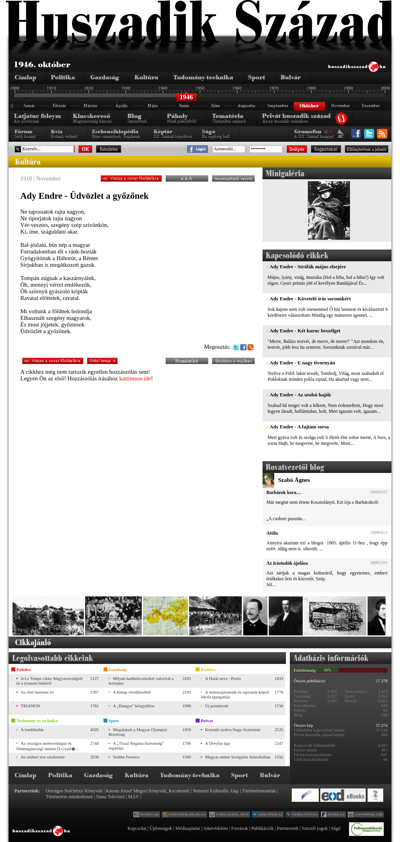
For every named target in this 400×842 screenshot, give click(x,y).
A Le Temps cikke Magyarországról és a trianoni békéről (49, 680)
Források (239, 828)
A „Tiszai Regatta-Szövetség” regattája (136, 745)
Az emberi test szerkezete (43, 757)
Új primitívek (217, 705)
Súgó (336, 828)
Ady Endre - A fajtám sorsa (299, 427)
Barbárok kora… (283, 492)
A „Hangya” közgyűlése (133, 705)
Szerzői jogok (315, 828)
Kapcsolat (136, 828)
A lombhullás (32, 729)
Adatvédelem (215, 828)
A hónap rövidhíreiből (132, 692)
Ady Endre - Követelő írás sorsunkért (310, 298)
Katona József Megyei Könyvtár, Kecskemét (147, 791)
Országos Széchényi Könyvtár (74, 791)
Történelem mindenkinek (69, 796)
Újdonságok (161, 828)
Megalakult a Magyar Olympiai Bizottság (138, 732)
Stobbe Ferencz (126, 757)
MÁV (133, 796)
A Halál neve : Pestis (223, 678)
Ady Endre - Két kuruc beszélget (305, 331)
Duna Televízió (110, 796)
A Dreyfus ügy (217, 743)
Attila (272, 533)
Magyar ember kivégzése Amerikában (237, 757)
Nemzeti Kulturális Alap (216, 791)
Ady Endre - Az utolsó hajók (300, 395)
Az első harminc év (37, 692)
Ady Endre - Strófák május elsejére (308, 266)
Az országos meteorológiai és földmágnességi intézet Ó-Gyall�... (47, 746)
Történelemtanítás (259, 791)
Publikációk (262, 828)
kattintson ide (135, 378)
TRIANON (30, 705)
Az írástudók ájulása (287, 563)
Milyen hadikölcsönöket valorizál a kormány (141, 680)
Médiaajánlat (187, 828)
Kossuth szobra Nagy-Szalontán (232, 729)
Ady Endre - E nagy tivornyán (302, 363)
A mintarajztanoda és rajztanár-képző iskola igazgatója (235, 694)
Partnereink (287, 828)
